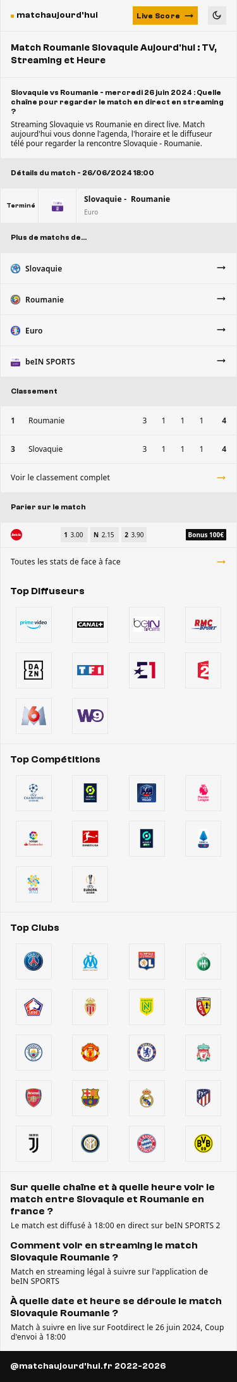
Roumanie (46, 420)
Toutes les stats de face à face (118, 561)
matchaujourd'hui (57, 15)
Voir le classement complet (118, 477)
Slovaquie (45, 449)
